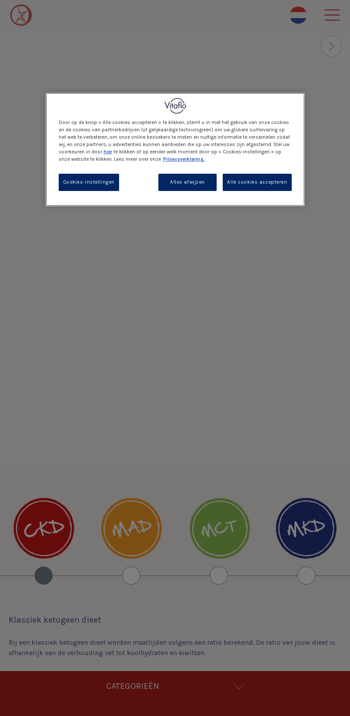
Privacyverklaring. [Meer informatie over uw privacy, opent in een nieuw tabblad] (184, 159)
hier (108, 152)
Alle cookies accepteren (257, 182)
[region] (175, 149)
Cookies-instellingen (89, 182)
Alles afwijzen (187, 182)
